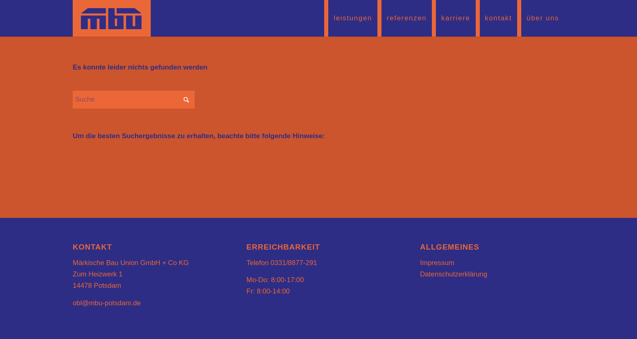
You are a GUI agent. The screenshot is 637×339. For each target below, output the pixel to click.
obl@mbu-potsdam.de (107, 303)
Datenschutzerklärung (453, 274)
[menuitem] (350, 18)
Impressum (437, 263)
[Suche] (134, 100)
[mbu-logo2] (112, 18)
